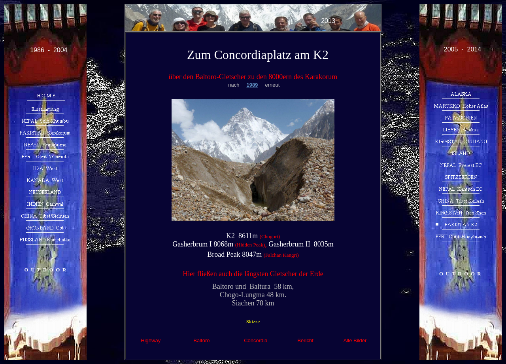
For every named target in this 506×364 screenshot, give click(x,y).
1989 (252, 85)
